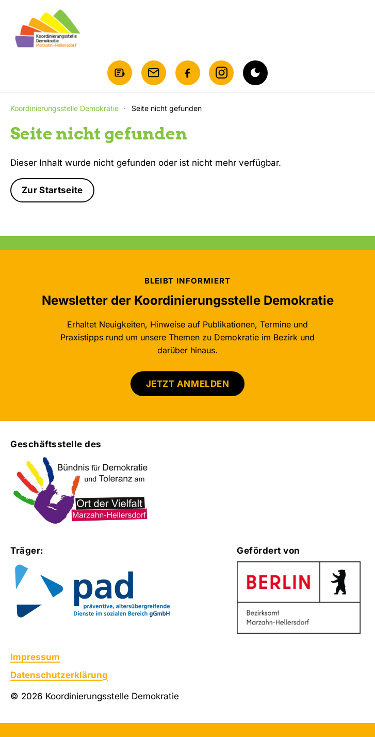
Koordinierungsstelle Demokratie (64, 108)
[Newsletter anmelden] (119, 72)
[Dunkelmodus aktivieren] (255, 72)
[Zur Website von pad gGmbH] (113, 592)
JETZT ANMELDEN (187, 384)
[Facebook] (187, 72)
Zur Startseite (52, 190)
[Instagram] (221, 72)
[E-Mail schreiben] (153, 72)
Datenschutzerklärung (59, 675)
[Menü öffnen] (354, 29)
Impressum (35, 657)
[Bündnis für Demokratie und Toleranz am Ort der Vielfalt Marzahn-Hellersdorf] (81, 491)
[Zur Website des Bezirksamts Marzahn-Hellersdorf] (299, 597)
